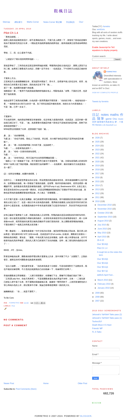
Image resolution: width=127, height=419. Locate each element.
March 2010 (103, 280)
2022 (97, 154)
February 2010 (104, 284)
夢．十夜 (119, 122)
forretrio (106, 26)
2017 (97, 173)
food (115, 125)
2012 (97, 193)
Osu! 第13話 (102, 259)
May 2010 (102, 233)
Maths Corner (33, 22)
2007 (97, 301)
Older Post (82, 383)
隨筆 (100, 118)
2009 (97, 293)
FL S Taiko (96, 332)
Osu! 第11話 (102, 267)
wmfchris (101, 29)
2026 (97, 138)
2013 (97, 189)
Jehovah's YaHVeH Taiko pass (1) (107, 318)
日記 (96, 114)
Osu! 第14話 (102, 244)
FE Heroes (97, 125)
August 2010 (103, 221)
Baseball (109, 125)
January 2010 (104, 288)
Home (46, 383)
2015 (97, 181)
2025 (97, 142)
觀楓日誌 (63, 11)
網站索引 (18, 22)
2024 (97, 146)
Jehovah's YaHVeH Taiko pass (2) (107, 314)
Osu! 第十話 (102, 271)
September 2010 (105, 217)
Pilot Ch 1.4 (102, 248)
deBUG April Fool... (105, 275)
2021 (97, 158)
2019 (97, 165)
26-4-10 (100, 240)
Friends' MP (97, 328)
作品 (13, 306)
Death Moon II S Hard (101, 325)
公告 (104, 125)
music (120, 119)
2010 (97, 201)
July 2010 (102, 225)
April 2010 (102, 237)
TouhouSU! (97, 321)
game (109, 118)
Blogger (85, 416)
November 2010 (105, 209)
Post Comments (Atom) (26, 389)
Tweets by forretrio (100, 101)
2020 (97, 162)
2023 (97, 150)
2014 (97, 185)
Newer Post (9, 383)
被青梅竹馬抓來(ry (105, 122)
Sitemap (6, 22)
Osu (115, 118)
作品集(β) (70, 22)
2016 (97, 177)
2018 (97, 169)
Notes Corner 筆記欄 (52, 22)
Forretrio (14, 303)
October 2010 (104, 213)
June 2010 (102, 229)
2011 (97, 197)
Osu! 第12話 (102, 263)
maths (114, 114)
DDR (94, 122)
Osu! (81, 22)
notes (105, 114)
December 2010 (105, 205)
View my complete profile (105, 92)
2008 (97, 297)
